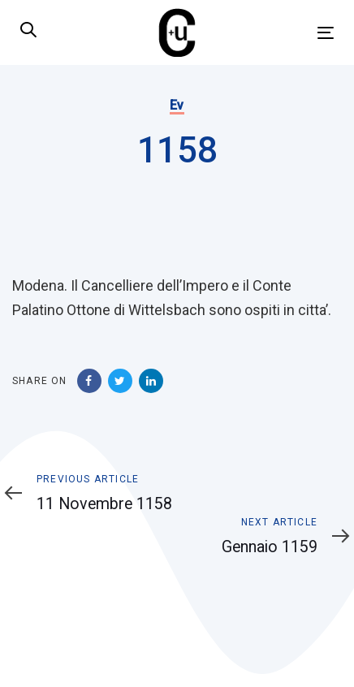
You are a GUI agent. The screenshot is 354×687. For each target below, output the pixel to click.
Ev (177, 105)
